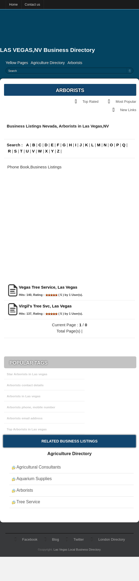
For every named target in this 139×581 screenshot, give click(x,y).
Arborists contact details (25, 385)
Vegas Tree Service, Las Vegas (48, 287)
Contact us (32, 4)
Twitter (79, 539)
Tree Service (28, 501)
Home (13, 4)
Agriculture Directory (48, 63)
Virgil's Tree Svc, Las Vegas (45, 306)
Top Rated (90, 102)
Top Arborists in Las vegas (27, 429)
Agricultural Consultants (38, 467)
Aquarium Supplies (34, 478)
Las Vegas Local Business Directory (77, 549)
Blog (55, 539)
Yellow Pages (17, 63)
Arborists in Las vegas (23, 396)
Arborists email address (24, 418)
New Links (128, 110)
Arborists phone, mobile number (31, 407)
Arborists (74, 63)
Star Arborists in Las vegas (27, 374)
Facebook (30, 539)
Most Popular (126, 102)
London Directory (111, 539)
